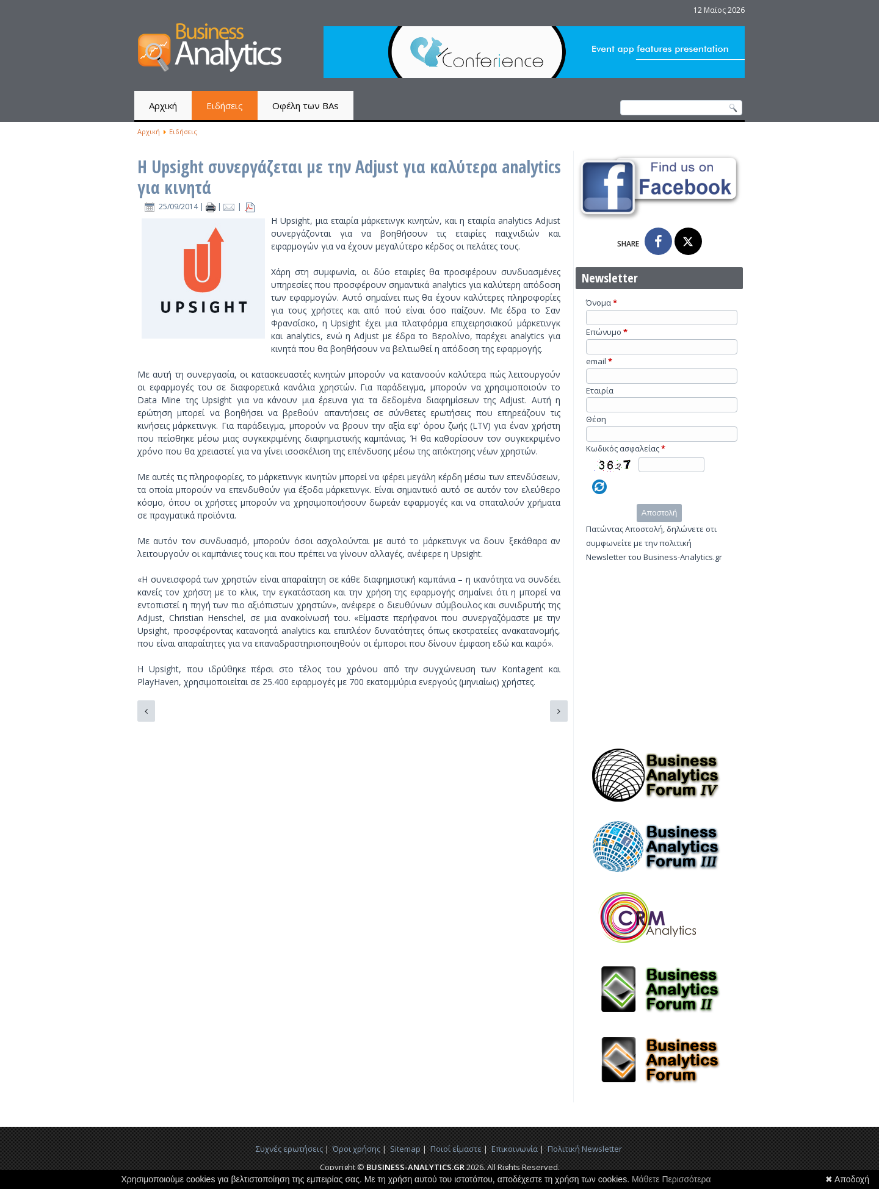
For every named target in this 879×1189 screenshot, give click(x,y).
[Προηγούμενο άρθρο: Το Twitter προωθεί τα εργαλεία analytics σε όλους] (146, 711)
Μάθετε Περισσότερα (671, 1179)
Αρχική (163, 105)
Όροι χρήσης (356, 1148)
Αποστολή (659, 512)
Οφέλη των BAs (305, 105)
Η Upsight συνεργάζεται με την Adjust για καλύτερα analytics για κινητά (349, 177)
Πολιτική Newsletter (585, 1148)
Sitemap (405, 1148)
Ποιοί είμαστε (456, 1148)
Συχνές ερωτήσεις (289, 1148)
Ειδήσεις (224, 105)
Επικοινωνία (514, 1148)
